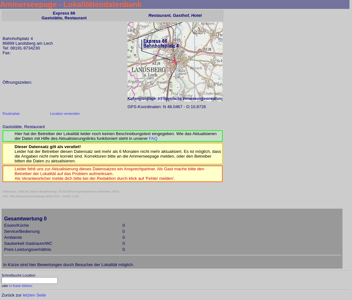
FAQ (153, 138)
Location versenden (65, 113)
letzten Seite (34, 295)
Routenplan (11, 113)
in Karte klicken (20, 286)
